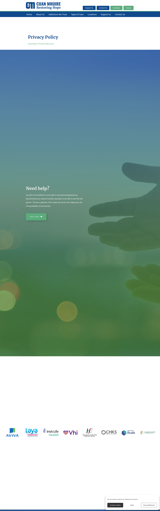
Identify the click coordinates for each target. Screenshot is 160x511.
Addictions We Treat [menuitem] (58, 14)
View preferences (149, 505)
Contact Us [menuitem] (120, 14)
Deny (132, 505)
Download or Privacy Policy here (41, 44)
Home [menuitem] (29, 14)
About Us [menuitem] (40, 14)
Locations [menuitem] (92, 14)
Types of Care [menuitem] (77, 14)
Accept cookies (115, 505)
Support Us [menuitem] (106, 14)
